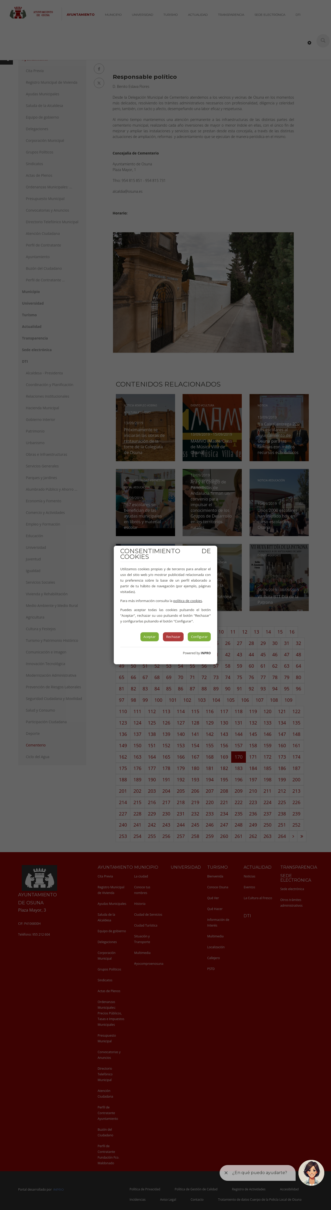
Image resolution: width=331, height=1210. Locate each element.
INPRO (206, 653)
